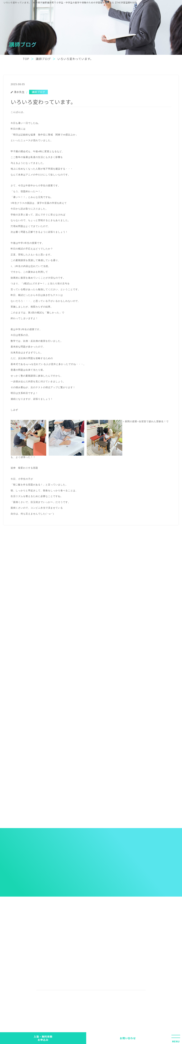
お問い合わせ (128, 1038)
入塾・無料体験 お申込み (43, 1038)
